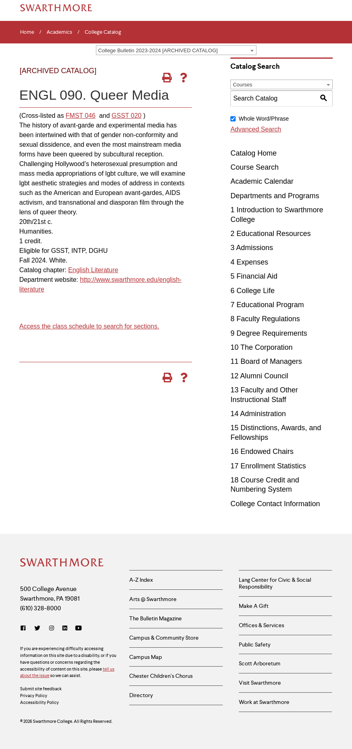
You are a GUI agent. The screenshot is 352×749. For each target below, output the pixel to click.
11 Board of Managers (266, 361)
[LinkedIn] (65, 628)
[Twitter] (37, 628)
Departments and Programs (274, 196)
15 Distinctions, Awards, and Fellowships (275, 432)
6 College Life (252, 291)
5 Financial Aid (253, 276)
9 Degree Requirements (268, 333)
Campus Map (145, 657)
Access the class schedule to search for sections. (89, 326)
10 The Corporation (261, 347)
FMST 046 (81, 115)
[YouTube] (78, 628)
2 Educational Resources (270, 234)
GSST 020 (126, 115)
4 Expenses (249, 262)
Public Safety (255, 644)
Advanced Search (255, 129)
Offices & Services (261, 625)
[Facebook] (24, 628)
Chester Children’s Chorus (161, 675)
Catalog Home (253, 153)
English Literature (93, 270)
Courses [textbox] (242, 85)
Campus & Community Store (164, 637)
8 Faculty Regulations (265, 319)
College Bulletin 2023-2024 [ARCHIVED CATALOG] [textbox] (158, 50)
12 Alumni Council (259, 376)
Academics (59, 32)
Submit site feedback (41, 689)
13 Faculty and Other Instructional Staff (264, 394)
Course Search (254, 167)
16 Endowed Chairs (261, 451)
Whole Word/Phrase (264, 118)
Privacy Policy (33, 695)
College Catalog (103, 32)
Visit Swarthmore (260, 682)
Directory (141, 695)
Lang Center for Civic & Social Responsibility (275, 583)
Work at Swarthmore (264, 702)
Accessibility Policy (39, 702)
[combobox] (176, 50)
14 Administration (258, 414)
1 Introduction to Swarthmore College (276, 214)
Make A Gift (254, 605)
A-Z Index (141, 579)
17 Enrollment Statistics (268, 466)
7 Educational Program (267, 305)
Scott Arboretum (260, 663)
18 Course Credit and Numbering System (264, 484)
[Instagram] (51, 628)
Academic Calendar (261, 181)
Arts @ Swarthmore (153, 599)
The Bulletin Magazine (155, 618)
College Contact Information (275, 504)
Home (27, 32)
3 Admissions (251, 248)
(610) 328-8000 (40, 608)
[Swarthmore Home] (62, 563)
